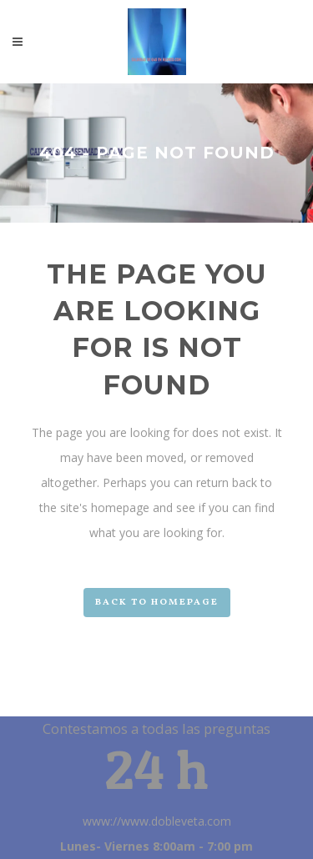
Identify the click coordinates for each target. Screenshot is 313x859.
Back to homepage (157, 602)
